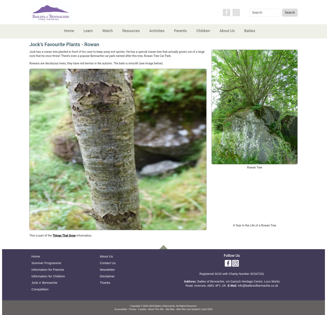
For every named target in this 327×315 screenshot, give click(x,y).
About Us (227, 31)
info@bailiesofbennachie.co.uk (258, 285)
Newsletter (107, 269)
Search (290, 12)
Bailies (249, 31)
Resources (131, 31)
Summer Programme (46, 263)
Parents (180, 31)
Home (69, 31)
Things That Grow (64, 235)
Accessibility (121, 309)
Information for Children (48, 276)
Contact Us (108, 263)
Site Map (170, 309)
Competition (40, 289)
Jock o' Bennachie (44, 282)
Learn (88, 31)
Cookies (142, 309)
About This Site (156, 309)
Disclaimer (107, 276)
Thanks (105, 282)
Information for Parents (47, 269)
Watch (107, 31)
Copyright (135, 306)
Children (203, 31)
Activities (157, 31)
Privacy (132, 309)
